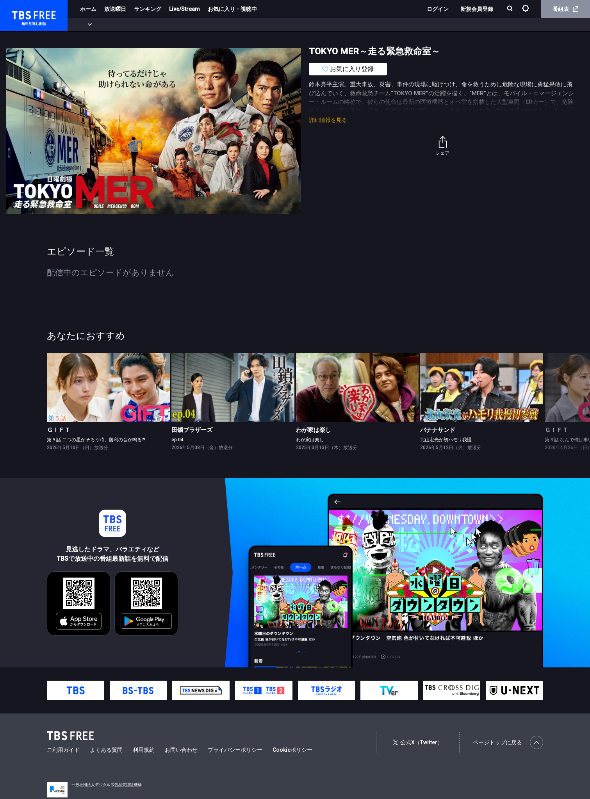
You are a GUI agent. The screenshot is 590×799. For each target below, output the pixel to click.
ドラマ (157, 24)
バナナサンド (437, 429)
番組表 (565, 9)
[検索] (510, 9)
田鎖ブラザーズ (191, 429)
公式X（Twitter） (418, 742)
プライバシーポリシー (235, 750)
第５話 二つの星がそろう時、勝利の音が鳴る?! (96, 439)
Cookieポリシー (292, 750)
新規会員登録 (476, 9)
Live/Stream (184, 9)
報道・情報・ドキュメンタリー (258, 24)
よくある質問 (106, 750)
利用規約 (144, 750)
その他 (310, 24)
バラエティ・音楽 (195, 24)
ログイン (438, 9)
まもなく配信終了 (120, 24)
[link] (108, 387)
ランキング (147, 9)
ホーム (88, 9)
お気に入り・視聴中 (232, 9)
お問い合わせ (181, 750)
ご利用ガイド (63, 750)
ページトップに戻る (508, 742)
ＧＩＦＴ (58, 429)
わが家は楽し (313, 429)
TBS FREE (21, 14)
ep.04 (177, 439)
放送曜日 (115, 9)
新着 (84, 24)
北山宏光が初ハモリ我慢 (446, 439)
